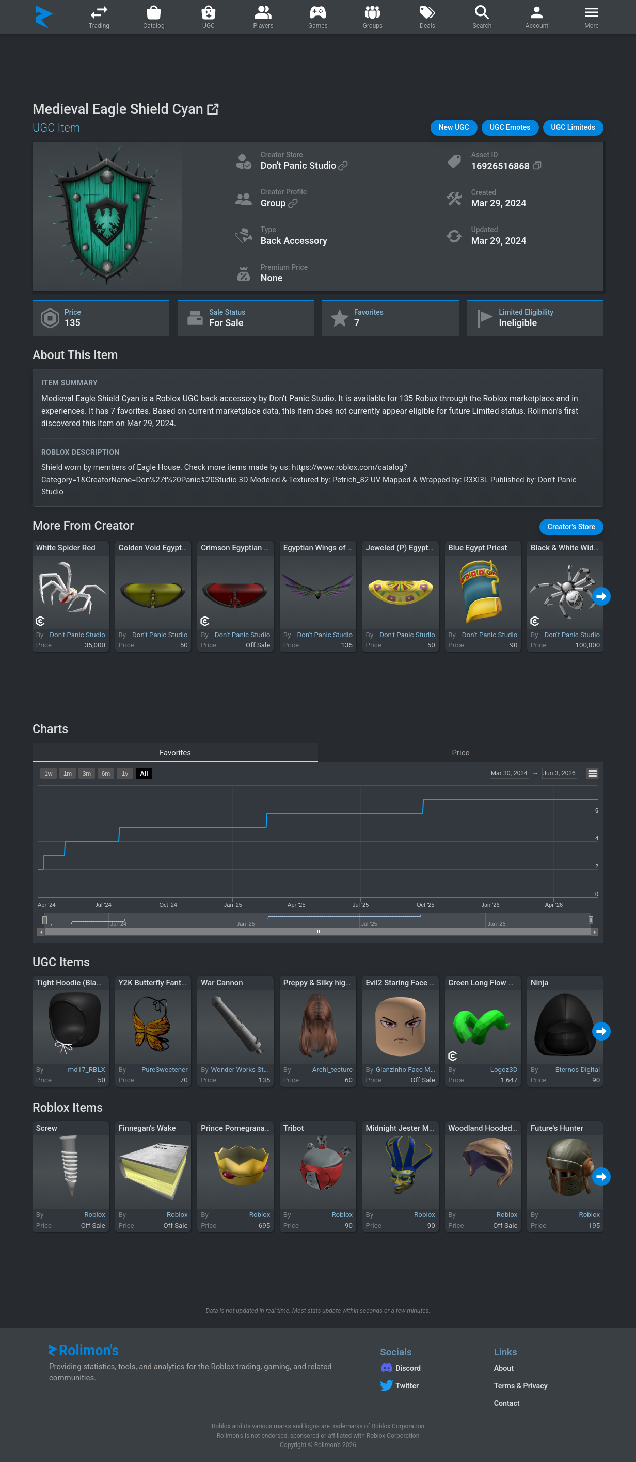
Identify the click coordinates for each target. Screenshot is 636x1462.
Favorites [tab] (175, 752)
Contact (507, 1403)
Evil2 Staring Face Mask (407, 982)
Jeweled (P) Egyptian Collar (413, 548)
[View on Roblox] (212, 109)
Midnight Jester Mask (403, 1128)
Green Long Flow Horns (488, 982)
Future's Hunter (557, 1128)
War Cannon (222, 982)
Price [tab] (461, 752)
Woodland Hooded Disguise (496, 1128)
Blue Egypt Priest (477, 548)
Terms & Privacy (521, 1386)
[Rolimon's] (44, 17)
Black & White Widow (567, 548)
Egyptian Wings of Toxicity (328, 548)
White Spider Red (66, 548)
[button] (454, 128)
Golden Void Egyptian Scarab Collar (179, 548)
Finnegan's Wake (147, 1128)
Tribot (293, 1128)
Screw (46, 1128)
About (504, 1368)
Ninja (540, 982)
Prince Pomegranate (236, 1128)
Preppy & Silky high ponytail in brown (347, 982)
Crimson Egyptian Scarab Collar (255, 548)
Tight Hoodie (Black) (71, 982)
